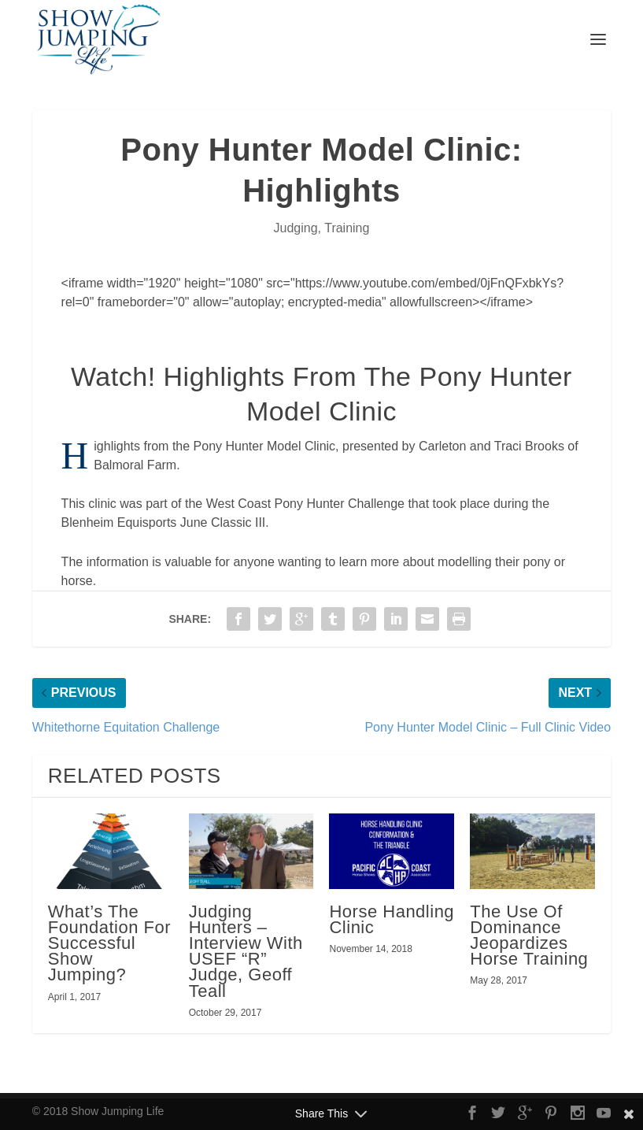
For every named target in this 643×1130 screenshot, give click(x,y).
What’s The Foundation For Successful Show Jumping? (109, 943)
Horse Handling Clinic (391, 919)
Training (346, 228)
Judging (296, 228)
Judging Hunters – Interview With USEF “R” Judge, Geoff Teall (246, 951)
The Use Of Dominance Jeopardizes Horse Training (529, 935)
